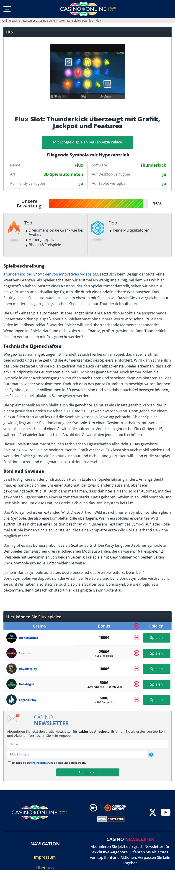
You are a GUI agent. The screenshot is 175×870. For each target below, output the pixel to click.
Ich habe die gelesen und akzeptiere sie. (49, 762)
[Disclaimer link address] (118, 808)
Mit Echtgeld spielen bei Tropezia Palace (87, 142)
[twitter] (152, 813)
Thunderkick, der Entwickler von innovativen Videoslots (50, 274)
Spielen (156, 637)
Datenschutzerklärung (40, 762)
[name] (87, 744)
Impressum (45, 857)
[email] (78, 754)
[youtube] (165, 813)
